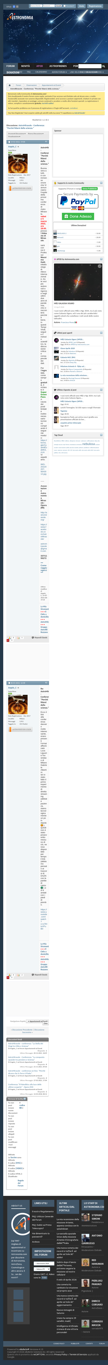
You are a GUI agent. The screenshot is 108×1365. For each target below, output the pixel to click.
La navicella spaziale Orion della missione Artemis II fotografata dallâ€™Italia (67, 1238)
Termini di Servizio (78, 1354)
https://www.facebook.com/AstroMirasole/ (44, 531)
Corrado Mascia (97, 1323)
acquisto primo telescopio (70, 423)
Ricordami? (69, 6)
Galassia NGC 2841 (67, 357)
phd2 (67, 447)
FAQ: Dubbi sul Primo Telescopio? (42, 1226)
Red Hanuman (97, 1262)
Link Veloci (75, 72)
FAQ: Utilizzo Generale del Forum (43, 1218)
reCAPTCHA (39, 1354)
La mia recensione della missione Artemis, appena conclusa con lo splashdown (68, 1224)
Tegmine (63, 411)
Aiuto (81, 6)
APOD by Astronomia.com (80, 344)
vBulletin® (24, 1349)
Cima (45, 1024)
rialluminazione (94, 447)
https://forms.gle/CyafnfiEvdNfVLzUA (44, 446)
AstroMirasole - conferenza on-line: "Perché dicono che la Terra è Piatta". (26, 1072)
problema (86, 447)
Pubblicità (75, 1344)
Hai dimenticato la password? (40, 1235)
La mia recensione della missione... (74, 375)
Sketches (73, 353)
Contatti (89, 1344)
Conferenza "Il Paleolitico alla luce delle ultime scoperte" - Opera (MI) (24, 1085)
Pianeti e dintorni (76, 371)
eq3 (64, 444)
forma (67, 444)
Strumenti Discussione (16, 134)
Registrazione (95, 6)
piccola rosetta (74, 447)
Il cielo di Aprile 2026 (67, 1279)
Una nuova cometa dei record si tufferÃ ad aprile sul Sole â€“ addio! (67, 1252)
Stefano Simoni (97, 1217)
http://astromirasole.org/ (44, 516)
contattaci (74, 108)
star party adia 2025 (87, 450)
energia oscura (58, 444)
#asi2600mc (57, 441)
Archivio (36, 1242)
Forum (10, 66)
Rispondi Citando (39, 638)
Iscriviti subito (47, 103)
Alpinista (72, 360)
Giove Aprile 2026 (67, 348)
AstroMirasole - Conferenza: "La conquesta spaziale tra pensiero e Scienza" (26, 1058)
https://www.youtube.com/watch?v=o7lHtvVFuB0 (44, 919)
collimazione (90, 441)
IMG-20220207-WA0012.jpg (43, 469)
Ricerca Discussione (35, 134)
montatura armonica (76, 444)
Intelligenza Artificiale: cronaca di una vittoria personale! (67, 1329)
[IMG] (18, 1163)
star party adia (77, 450)
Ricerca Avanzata (88, 72)
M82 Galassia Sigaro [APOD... (72, 339)
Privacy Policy (60, 1354)
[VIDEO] (19, 1168)
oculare (97, 444)
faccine (14, 1157)
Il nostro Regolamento (43, 1211)
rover (55, 450)
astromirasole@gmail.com (44, 547)
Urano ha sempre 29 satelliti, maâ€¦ (66, 1319)
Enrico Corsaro (97, 1302)
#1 (46, 141)
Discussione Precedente (22, 1029)
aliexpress (72, 441)
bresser (78, 441)
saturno (60, 450)
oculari (56, 447)
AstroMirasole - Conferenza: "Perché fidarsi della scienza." (25, 127)
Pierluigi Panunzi (74, 378)
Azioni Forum (58, 72)
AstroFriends (58, 66)
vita (60, 453)
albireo (67, 441)
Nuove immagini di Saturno (65, 1311)
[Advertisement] (71, 37)
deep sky (97, 441)
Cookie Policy (59, 1344)
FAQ (29, 72)
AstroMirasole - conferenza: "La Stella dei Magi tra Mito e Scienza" (25, 1044)
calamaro (83, 441)
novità (25, 66)
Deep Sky (73, 362)
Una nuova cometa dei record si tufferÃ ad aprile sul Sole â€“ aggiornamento (67, 1300)
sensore (65, 450)
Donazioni (13, 72)
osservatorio (62, 447)
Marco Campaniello (76, 369)
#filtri (63, 441)
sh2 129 (70, 450)
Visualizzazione (13, 136)
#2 (46, 683)
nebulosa (88, 444)
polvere (81, 447)
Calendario (41, 72)
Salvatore (72, 351)
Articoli (72, 380)
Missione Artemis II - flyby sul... (73, 366)
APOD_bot (72, 342)
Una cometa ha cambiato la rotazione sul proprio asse (67, 1287)
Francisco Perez (67, 322)
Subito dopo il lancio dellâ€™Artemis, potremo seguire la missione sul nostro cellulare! (66, 1268)
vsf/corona (64, 453)
